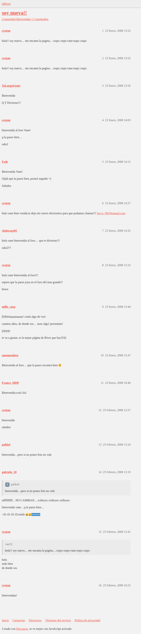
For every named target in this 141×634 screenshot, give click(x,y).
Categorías (18, 620)
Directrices (35, 620)
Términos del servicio (58, 620)
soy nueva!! (14, 13)
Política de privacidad (87, 620)
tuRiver (6, 3)
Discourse (22, 628)
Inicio (5, 620)
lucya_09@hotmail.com (111, 213)
